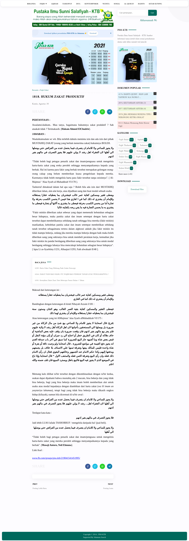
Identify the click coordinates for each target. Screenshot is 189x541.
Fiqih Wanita (143, 157)
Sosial (117, 4)
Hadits (141, 4)
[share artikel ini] (87, 111)
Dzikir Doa (125, 157)
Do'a (78, 4)
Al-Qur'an (129, 4)
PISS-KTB (122, 30)
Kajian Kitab (126, 168)
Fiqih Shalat (126, 139)
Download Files (137, 189)
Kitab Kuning (155, 4)
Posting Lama (108, 488)
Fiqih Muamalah (127, 162)
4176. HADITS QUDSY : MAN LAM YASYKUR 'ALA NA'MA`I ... (133, 96)
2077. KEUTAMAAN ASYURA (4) (132, 109)
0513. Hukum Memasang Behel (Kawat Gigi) (134, 124)
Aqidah (54, 4)
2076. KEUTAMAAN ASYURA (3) (132, 103)
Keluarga (142, 151)
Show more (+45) (125, 174)
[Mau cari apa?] (132, 13)
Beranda (31, 4)
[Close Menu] (111, 33)
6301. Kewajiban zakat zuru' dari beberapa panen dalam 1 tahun (59, 280)
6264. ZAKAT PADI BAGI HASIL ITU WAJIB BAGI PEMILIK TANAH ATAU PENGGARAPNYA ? (72, 274)
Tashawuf (67, 4)
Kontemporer (91, 4)
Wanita (106, 4)
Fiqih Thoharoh (127, 145)
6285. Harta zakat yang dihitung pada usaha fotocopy (55, 268)
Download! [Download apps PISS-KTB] (93, 33)
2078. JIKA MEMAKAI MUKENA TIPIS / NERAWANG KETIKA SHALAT (135, 116)
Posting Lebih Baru (40, 488)
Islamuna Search (100, 537)
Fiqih (43, 4)
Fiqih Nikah (126, 151)
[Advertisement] (73, 512)
